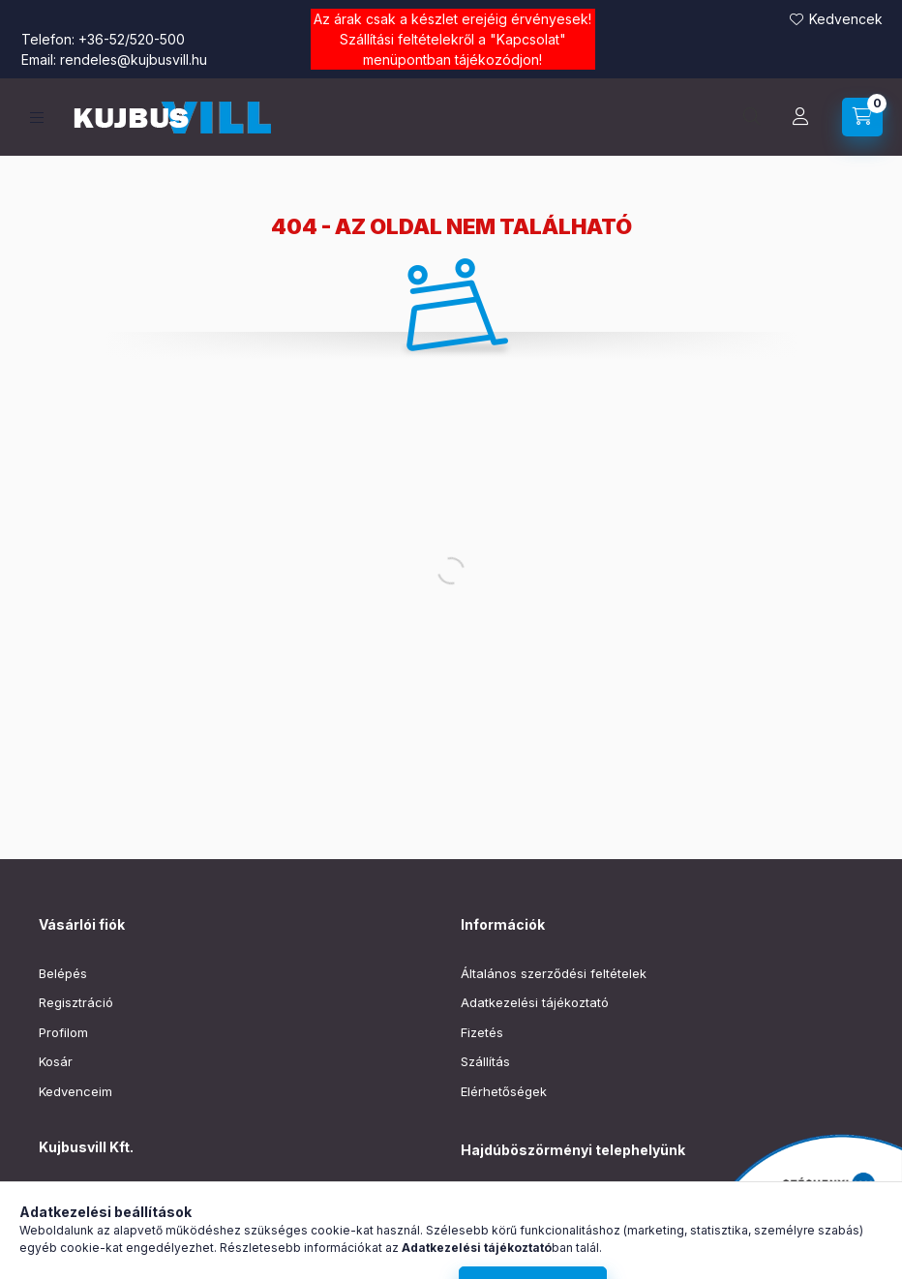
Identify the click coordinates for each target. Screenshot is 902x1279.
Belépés (63, 973)
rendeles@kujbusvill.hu (133, 59)
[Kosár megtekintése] (862, 117)
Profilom (63, 1032)
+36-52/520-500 (131, 39)
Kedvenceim (75, 1091)
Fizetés (482, 1032)
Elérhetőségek (504, 1091)
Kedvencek (846, 19)
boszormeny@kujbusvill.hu (541, 1258)
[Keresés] (752, 117)
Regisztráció (76, 1002)
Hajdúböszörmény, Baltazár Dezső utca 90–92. (602, 1199)
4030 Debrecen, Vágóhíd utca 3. (159, 1196)
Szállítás (485, 1061)
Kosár (56, 1061)
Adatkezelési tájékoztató (535, 1002)
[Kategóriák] (36, 117)
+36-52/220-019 (510, 1229)
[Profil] (800, 117)
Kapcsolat (527, 39)
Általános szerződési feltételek (553, 973)
